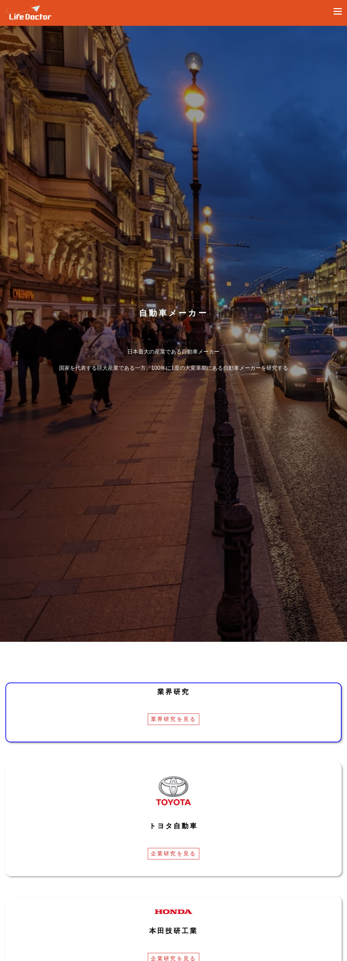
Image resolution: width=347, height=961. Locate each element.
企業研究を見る (173, 853)
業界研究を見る (173, 719)
